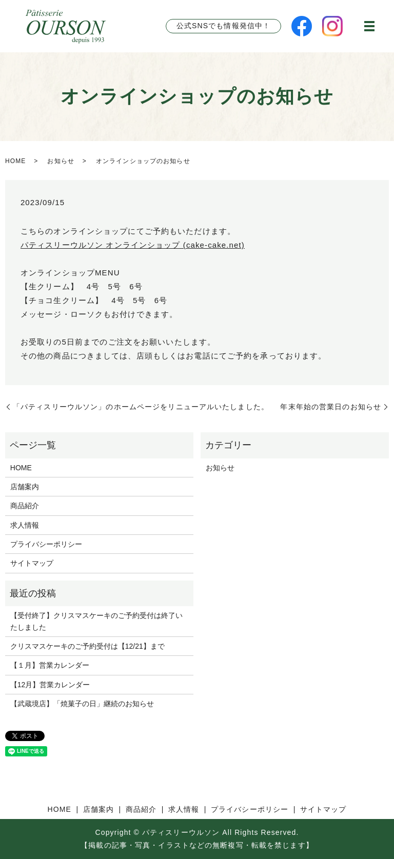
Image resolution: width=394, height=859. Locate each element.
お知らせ (60, 161)
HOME (15, 161)
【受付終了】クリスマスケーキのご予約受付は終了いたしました (96, 621)
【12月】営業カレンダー (50, 685)
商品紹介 (24, 506)
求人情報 (24, 525)
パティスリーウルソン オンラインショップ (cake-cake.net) (133, 245)
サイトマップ (31, 563)
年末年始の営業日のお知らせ (330, 407)
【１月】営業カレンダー (49, 665)
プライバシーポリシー (46, 544)
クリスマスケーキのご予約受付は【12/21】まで (87, 646)
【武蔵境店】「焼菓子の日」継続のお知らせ (82, 704)
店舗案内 (24, 487)
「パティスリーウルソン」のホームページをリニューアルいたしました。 (141, 407)
